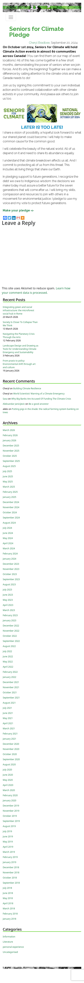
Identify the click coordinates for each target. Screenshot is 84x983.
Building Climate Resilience (27, 388)
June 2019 (8, 836)
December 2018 (11, 867)
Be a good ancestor (39, 403)
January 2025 (9, 497)
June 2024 (8, 533)
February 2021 (10, 733)
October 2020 (10, 754)
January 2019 (9, 862)
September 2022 (11, 641)
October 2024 (10, 512)
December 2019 (11, 805)
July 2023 (7, 589)
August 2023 (9, 584)
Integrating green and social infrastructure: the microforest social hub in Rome (18, 310)
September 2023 (11, 579)
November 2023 (11, 569)
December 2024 (11, 502)
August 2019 (9, 826)
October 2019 (10, 815)
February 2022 (10, 671)
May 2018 (8, 898)
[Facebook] (5, 218)
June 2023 (8, 594)
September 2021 (11, 697)
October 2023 (10, 574)
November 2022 (11, 630)
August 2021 (9, 702)
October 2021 (10, 692)
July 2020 (7, 769)
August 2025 (9, 466)
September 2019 (11, 821)
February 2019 (10, 857)
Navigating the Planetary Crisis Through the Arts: (19, 335)
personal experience (13, 946)
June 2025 (8, 476)
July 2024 (7, 527)
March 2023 (9, 610)
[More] (22, 218)
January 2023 (9, 620)
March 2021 (9, 728)
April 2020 (8, 785)
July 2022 (7, 651)
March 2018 (9, 908)
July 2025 (7, 471)
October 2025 (10, 455)
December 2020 (11, 743)
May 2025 (8, 481)
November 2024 (11, 507)
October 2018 (10, 877)
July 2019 (7, 831)
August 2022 (9, 646)
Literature (8, 941)
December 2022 (11, 625)
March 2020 (9, 790)
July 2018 (7, 887)
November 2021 (11, 687)
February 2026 (10, 435)
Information (9, 936)
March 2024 (9, 548)
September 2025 (11, 461)
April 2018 (8, 903)
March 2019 (9, 851)
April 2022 (8, 666)
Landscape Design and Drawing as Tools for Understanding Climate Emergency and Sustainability (20, 349)
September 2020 (11, 759)
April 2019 (8, 846)
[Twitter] (9, 218)
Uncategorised (10, 952)
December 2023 (11, 563)
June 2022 (8, 656)
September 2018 (11, 882)
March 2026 (9, 430)
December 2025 (11, 445)
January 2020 (9, 800)
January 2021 (9, 738)
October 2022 (10, 635)
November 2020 (11, 749)
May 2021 (8, 718)
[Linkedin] (14, 218)
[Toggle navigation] (11, 17)
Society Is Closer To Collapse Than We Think (20, 324)
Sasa (5, 398)
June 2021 (8, 713)
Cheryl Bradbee (39, 42)
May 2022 (8, 661)
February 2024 (10, 553)
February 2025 (10, 491)
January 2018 (9, 918)
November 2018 (11, 872)
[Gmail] (18, 218)
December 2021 (11, 682)
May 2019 (8, 841)
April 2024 (8, 543)
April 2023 (8, 605)
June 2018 (8, 893)
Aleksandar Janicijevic (14, 403)
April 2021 (8, 723)
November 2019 (11, 810)
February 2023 (10, 615)
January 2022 (9, 677)
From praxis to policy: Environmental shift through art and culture (19, 364)
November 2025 (11, 450)
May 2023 (8, 599)
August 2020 (9, 764)
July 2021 (7, 707)
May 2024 (8, 538)
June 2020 (8, 774)
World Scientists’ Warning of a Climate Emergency (39, 393)
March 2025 (9, 486)
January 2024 (9, 558)
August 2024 (9, 522)
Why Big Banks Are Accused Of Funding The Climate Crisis (41, 398)
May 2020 (8, 779)
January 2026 (9, 440)
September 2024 (11, 517)
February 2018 (10, 913)
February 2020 (10, 795)
